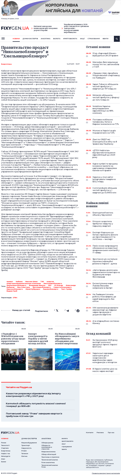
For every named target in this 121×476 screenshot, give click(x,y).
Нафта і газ (5, 453)
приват (10, 281)
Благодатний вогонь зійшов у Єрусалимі (103, 214)
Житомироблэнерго (42, 287)
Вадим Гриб (12, 291)
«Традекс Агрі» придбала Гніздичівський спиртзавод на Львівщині (106, 75)
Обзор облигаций (48, 454)
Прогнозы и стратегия (50, 457)
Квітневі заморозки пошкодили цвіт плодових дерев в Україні (44, 28)
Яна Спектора (23, 287)
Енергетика (6, 64)
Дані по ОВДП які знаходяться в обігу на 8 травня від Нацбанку (105, 141)
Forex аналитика (48, 462)
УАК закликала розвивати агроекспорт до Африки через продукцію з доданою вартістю (105, 311)
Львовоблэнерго (50, 289)
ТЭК (42, 281)
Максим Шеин (31, 281)
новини (16, 39)
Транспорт (25, 445)
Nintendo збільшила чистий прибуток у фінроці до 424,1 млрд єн (106, 97)
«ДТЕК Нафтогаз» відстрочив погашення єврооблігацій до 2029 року (104, 153)
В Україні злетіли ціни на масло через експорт (105, 370)
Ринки (3, 443)
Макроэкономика (48, 452)
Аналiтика (45, 39)
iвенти (105, 39)
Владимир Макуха (37, 285)
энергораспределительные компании (24, 283)
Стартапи (5, 448)
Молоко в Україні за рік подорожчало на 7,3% (104, 131)
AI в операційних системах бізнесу (106, 322)
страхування (94, 39)
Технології (5, 445)
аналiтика (46, 438)
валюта (56, 39)
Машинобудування (29, 443)
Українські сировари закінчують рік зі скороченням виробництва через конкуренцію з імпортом (105, 357)
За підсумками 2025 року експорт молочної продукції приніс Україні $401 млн (105, 343)
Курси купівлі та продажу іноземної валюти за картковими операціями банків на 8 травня (105, 167)
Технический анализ (49, 460)
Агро (3, 459)
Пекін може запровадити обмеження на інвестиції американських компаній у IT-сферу (106, 249)
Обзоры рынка (47, 443)
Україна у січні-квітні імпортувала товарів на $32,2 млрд (104, 179)
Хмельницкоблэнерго (16, 285)
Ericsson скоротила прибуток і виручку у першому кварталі (103, 223)
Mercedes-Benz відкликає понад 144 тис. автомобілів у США (106, 64)
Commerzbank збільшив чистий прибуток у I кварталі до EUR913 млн (105, 190)
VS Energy (58, 285)
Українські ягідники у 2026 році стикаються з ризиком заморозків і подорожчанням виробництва (75, 28)
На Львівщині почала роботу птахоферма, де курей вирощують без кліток (104, 297)
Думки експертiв (30, 39)
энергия (50, 281)
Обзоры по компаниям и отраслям (46, 447)
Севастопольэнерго (63, 287)
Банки (3, 462)
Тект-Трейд (66, 289)
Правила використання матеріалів (106, 473)
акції (82, 39)
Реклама (100, 432)
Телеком (24, 453)
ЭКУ (49, 285)
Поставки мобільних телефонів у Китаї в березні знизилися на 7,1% (106, 122)
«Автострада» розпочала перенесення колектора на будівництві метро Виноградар (106, 273)
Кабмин (19, 281)
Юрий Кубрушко (33, 289)
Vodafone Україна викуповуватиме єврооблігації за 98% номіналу (103, 109)
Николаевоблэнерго (53, 283)
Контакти (89, 432)
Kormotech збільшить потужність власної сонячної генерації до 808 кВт (36, 404)
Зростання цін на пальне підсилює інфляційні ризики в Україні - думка (105, 261)
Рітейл (24, 451)
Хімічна (24, 456)
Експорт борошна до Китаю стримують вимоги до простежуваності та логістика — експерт (105, 235)
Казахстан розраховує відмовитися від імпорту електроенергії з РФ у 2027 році (33, 394)
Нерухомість (26, 448)
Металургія (5, 456)
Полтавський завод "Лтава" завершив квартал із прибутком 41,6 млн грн (34, 415)
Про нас (111, 432)
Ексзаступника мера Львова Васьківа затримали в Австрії (103, 285)
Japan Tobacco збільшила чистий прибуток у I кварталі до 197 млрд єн (105, 86)
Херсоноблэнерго (15, 289)
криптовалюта (70, 39)
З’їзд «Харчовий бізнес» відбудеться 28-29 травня (105, 54)
